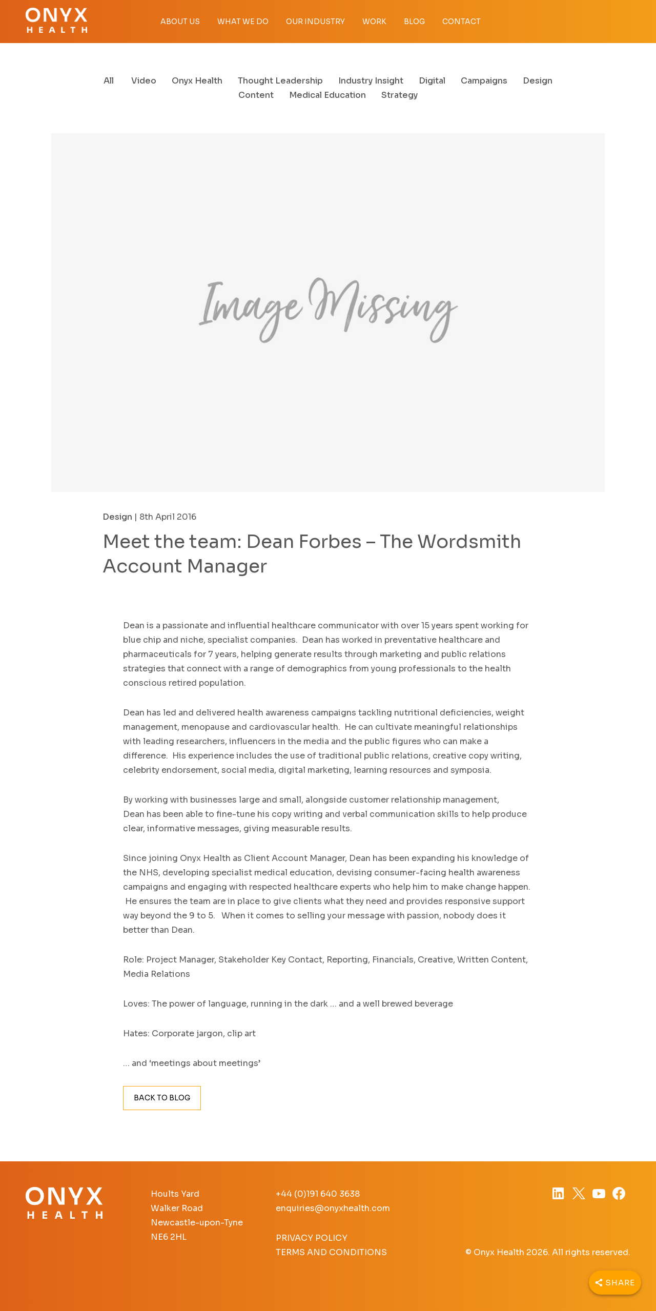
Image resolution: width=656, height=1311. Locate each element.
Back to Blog (162, 1097)
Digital (432, 80)
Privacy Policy (311, 1238)
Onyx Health (197, 80)
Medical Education (327, 95)
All (109, 80)
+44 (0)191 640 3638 (318, 1194)
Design (537, 80)
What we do (243, 21)
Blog (414, 21)
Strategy (399, 95)
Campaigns (484, 80)
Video (143, 80)
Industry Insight (370, 80)
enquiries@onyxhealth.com (333, 1208)
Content (256, 95)
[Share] (615, 1283)
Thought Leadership (280, 80)
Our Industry (315, 21)
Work (374, 21)
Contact (461, 21)
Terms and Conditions (331, 1252)
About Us (180, 21)
